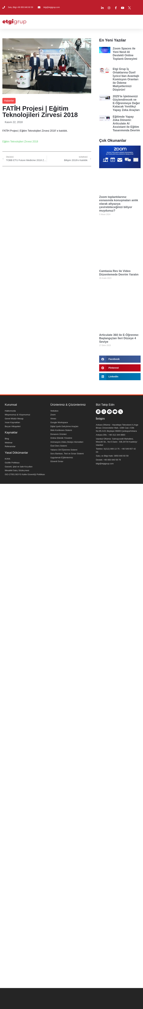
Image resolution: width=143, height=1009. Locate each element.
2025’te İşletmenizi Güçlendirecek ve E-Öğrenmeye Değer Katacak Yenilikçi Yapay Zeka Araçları (126, 103)
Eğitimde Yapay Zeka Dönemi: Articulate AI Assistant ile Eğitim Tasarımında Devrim (126, 123)
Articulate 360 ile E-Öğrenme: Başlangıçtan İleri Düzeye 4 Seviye (119, 338)
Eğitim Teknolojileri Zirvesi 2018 (20, 141)
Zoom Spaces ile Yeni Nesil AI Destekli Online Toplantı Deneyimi (125, 53)
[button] (120, 359)
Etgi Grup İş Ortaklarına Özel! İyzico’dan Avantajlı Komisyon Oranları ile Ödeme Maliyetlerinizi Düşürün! (126, 79)
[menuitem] (139, 7)
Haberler (9, 100)
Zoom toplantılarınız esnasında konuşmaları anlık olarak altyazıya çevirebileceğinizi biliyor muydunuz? (118, 203)
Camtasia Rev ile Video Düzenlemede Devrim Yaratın (119, 272)
